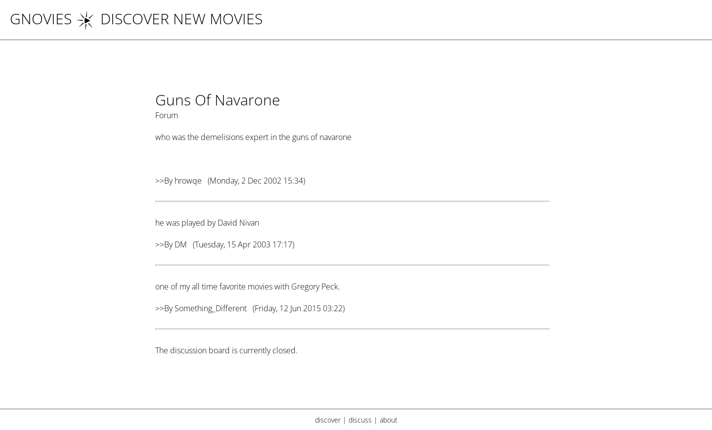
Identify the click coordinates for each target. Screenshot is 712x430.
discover (328, 420)
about (389, 420)
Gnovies (41, 18)
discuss (360, 420)
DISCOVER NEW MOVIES (169, 18)
